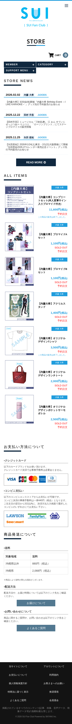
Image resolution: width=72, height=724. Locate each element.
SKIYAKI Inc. (51, 717)
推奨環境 (54, 691)
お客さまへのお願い (54, 683)
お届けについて (36, 603)
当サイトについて (18, 666)
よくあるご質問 (36, 628)
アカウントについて (54, 666)
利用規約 (54, 675)
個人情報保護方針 (18, 683)
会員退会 (54, 700)
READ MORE (36, 162)
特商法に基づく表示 (18, 691)
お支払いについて (18, 675)
